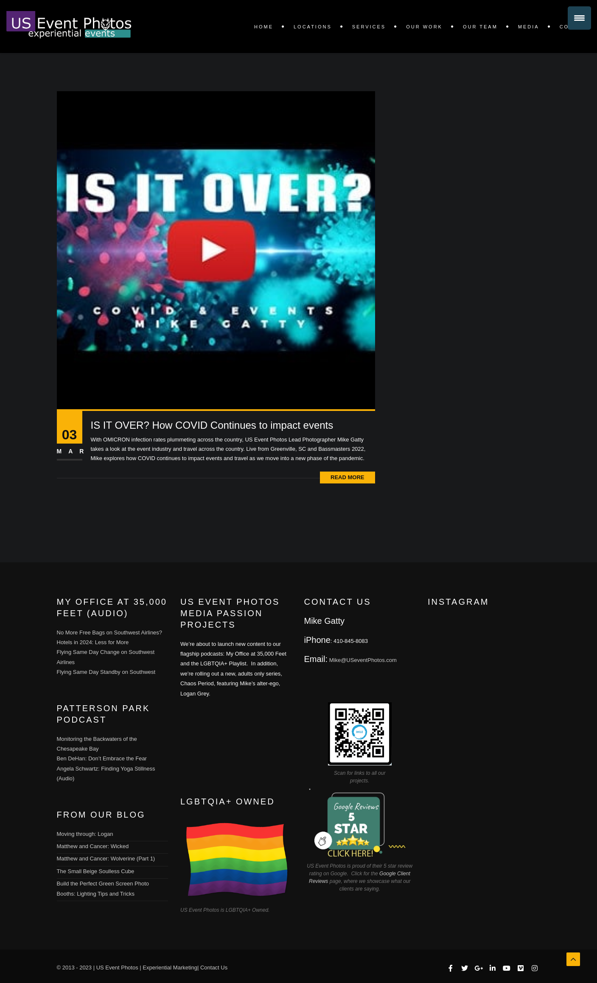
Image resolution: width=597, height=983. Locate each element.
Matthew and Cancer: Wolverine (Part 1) (106, 858)
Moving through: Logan (85, 834)
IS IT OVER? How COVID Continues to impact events (212, 425)
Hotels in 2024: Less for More (93, 642)
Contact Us (213, 967)
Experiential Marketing (170, 967)
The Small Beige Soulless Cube (96, 871)
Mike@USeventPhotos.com (363, 660)
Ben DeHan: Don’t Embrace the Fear (102, 758)
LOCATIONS (313, 26)
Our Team (480, 26)
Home (263, 26)
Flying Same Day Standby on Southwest (106, 672)
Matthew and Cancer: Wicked (93, 846)
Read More (347, 477)
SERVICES (369, 26)
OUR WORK (424, 26)
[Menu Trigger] (579, 18)
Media (528, 26)
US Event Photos (117, 967)
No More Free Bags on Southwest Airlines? (110, 632)
